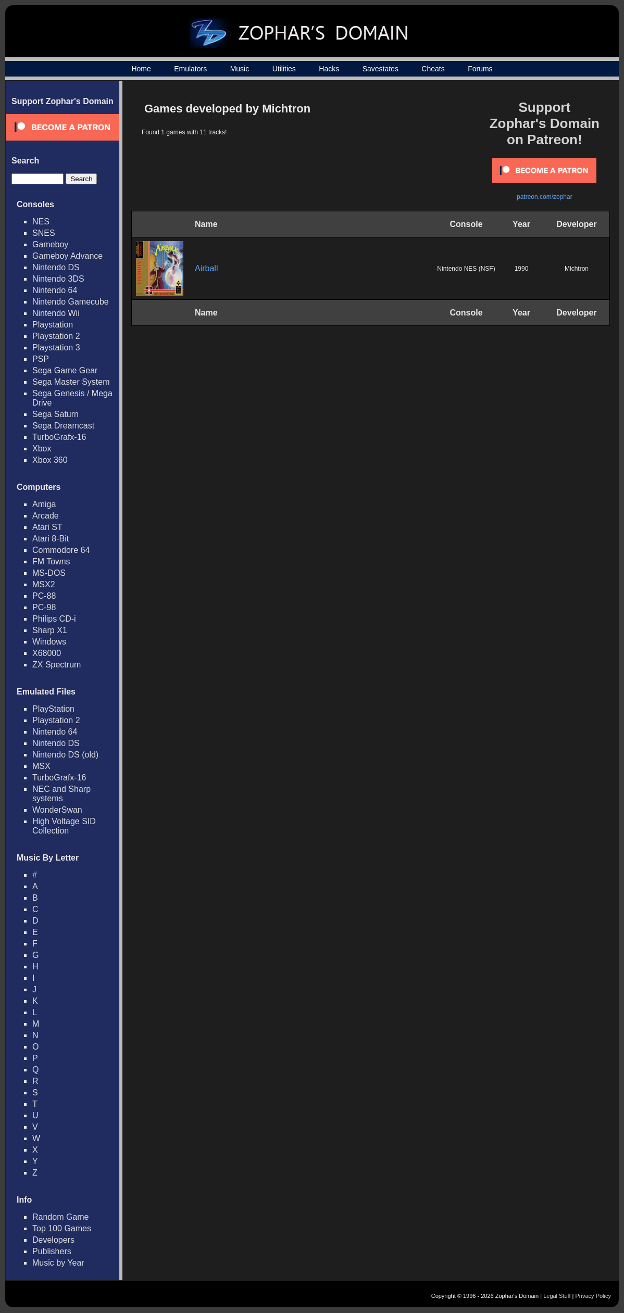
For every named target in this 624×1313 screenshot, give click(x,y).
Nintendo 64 (54, 290)
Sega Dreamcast (63, 425)
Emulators (190, 69)
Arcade (45, 515)
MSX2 (43, 584)
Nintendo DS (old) (65, 754)
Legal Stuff (556, 1296)
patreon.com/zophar (544, 196)
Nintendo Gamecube (70, 301)
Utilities (284, 69)
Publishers (51, 1251)
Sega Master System (71, 381)
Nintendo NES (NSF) (466, 268)
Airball (206, 268)
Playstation (52, 324)
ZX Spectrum (56, 664)
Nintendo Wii (56, 313)
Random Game (60, 1217)
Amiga (44, 504)
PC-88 (44, 595)
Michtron (577, 268)
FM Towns (51, 561)
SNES (43, 233)
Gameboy (50, 244)
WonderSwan (57, 809)
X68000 (46, 653)
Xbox (41, 448)
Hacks (329, 69)
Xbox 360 (50, 460)
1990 (522, 268)
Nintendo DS (56, 267)
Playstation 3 (56, 347)
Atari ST (47, 527)
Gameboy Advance (67, 255)
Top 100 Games (61, 1228)
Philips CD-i (54, 618)
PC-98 (44, 607)
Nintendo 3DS (58, 278)
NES (40, 221)
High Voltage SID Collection (64, 826)
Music (239, 69)
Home (141, 69)
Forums (480, 69)
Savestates (380, 69)
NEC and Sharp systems (61, 794)
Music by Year (58, 1262)
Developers (53, 1239)
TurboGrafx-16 (59, 437)
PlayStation (53, 708)
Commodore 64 (61, 550)
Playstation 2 (56, 336)
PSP (40, 359)
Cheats (432, 69)
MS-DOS (49, 573)
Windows (49, 641)
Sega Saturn (55, 414)
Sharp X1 (49, 630)
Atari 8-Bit (50, 538)
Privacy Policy (593, 1296)
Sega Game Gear (64, 370)
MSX (41, 766)
